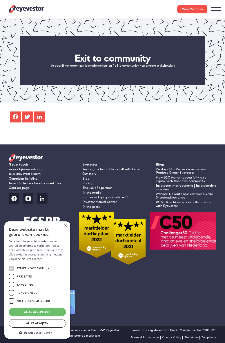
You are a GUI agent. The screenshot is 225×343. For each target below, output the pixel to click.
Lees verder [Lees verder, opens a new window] (34, 259)
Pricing (87, 183)
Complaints (208, 337)
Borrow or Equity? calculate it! (105, 197)
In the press (91, 207)
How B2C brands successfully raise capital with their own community (181, 179)
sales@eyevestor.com (25, 174)
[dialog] (37, 280)
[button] (37, 332)
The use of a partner (97, 188)
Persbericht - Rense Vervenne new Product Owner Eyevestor (181, 171)
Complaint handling (23, 179)
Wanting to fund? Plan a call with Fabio (111, 169)
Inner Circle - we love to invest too (35, 183)
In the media (91, 193)
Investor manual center (99, 202)
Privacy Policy (172, 337)
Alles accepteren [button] (37, 312)
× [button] (65, 226)
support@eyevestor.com (27, 169)
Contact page (19, 188)
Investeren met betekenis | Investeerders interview (186, 187)
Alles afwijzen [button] (37, 323)
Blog (85, 179)
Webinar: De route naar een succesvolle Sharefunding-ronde (184, 196)
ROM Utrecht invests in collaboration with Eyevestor (183, 204)
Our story (89, 174)
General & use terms (145, 337)
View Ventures (192, 9)
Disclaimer (191, 337)
